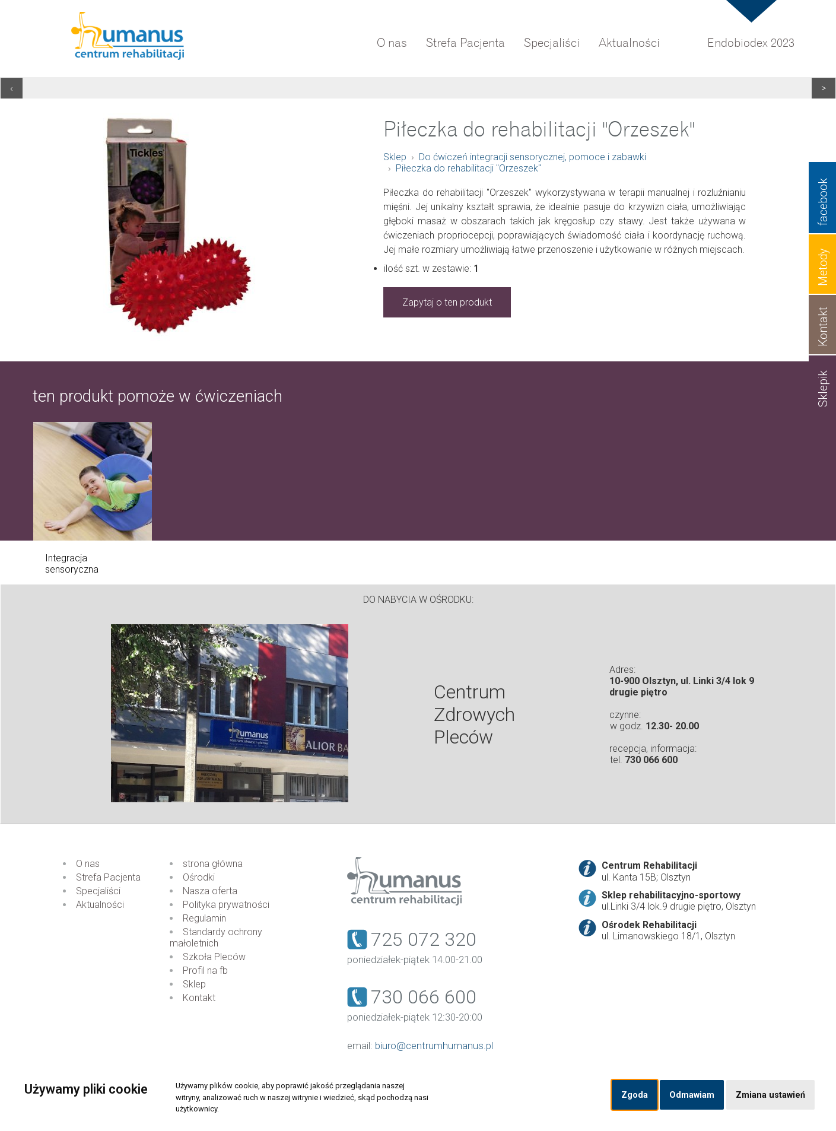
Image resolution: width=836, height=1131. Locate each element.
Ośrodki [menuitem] (199, 877)
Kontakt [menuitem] (199, 997)
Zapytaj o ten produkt (447, 302)
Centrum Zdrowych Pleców (474, 714)
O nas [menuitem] (392, 43)
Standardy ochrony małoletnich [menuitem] (216, 937)
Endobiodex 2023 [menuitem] (750, 43)
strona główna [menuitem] (213, 863)
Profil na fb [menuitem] (205, 970)
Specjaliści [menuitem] (552, 43)
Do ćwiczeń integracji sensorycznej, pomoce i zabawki (532, 157)
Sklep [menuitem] (194, 984)
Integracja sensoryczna (71, 563)
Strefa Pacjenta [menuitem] (465, 43)
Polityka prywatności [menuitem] (226, 904)
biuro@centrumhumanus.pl (434, 1045)
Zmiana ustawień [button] (770, 1095)
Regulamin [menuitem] (204, 918)
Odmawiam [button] (691, 1095)
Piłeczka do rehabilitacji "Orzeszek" (468, 168)
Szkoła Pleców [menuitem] (214, 956)
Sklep (394, 157)
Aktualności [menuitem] (629, 43)
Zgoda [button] (634, 1095)
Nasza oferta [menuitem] (210, 891)
